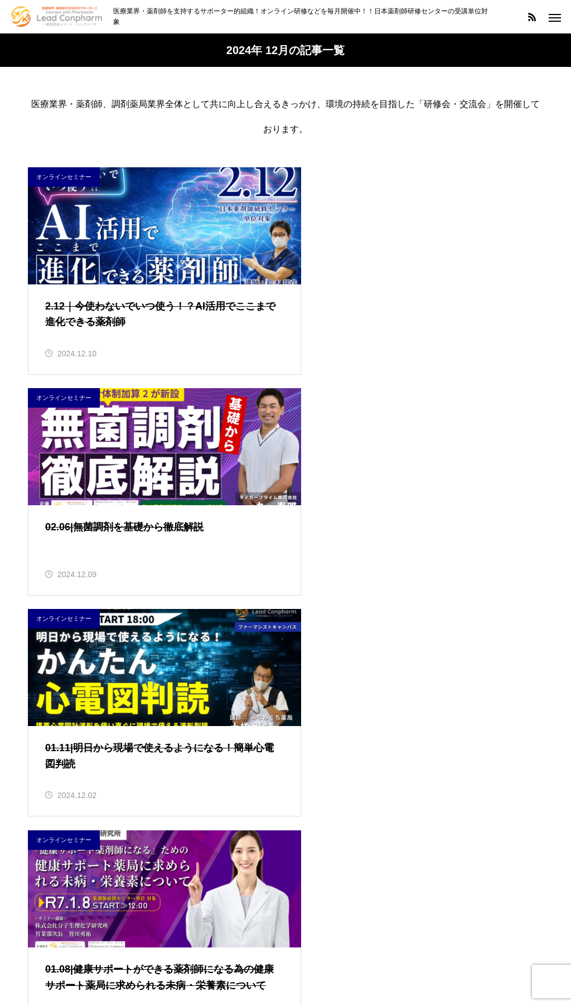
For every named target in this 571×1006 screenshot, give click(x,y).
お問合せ (370, 955)
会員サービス (54, 863)
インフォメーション (68, 812)
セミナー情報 (254, 955)
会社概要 (316, 955)
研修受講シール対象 (68, 889)
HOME (197, 955)
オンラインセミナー (63, 176)
